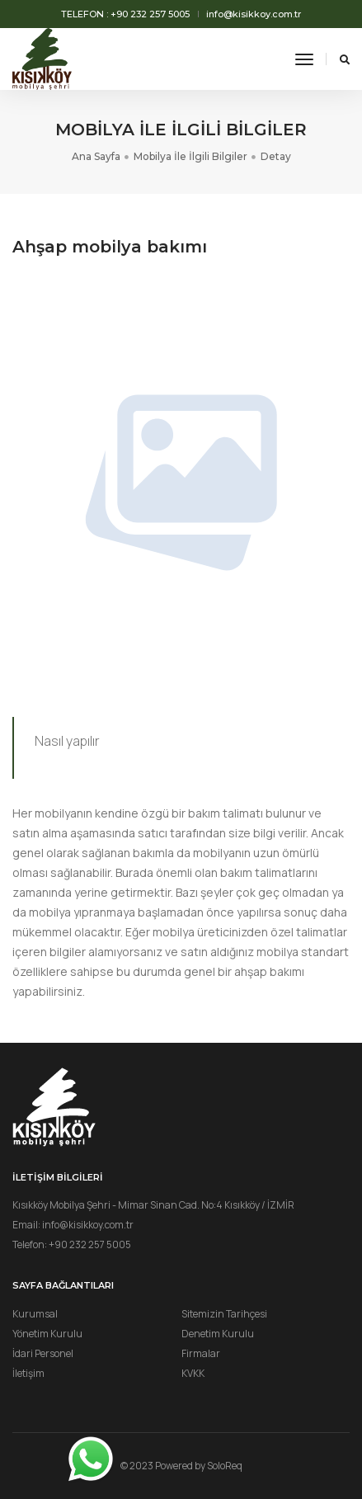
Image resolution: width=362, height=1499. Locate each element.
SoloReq (224, 1466)
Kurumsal (35, 1314)
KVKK (193, 1373)
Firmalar (200, 1353)
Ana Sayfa (96, 156)
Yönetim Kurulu (47, 1334)
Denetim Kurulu (217, 1334)
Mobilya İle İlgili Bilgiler (190, 156)
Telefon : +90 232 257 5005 (125, 14)
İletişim (28, 1373)
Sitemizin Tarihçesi (224, 1314)
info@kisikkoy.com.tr (253, 14)
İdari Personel (42, 1353)
